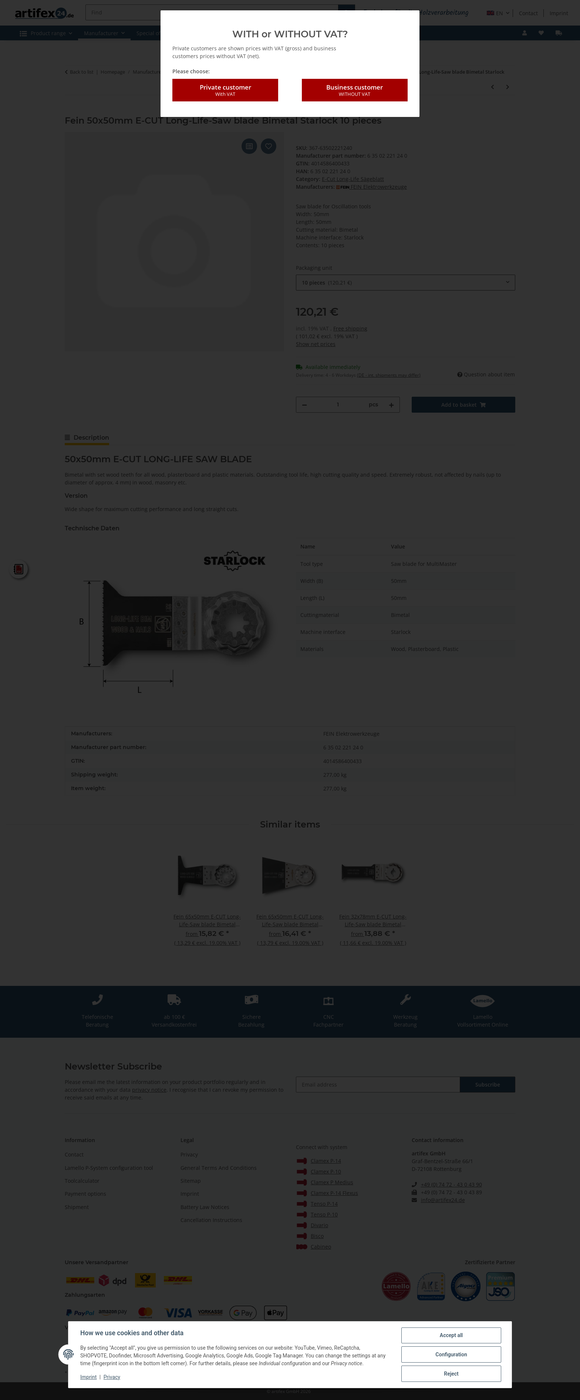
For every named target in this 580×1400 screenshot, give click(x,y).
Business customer (355, 90)
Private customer (225, 90)
